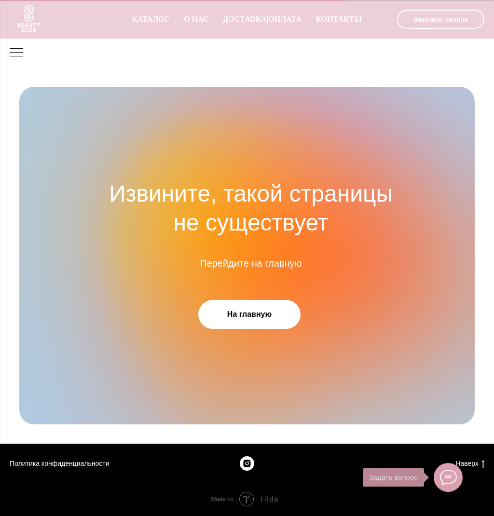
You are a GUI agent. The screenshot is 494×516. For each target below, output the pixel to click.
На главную (249, 314)
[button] (440, 19)
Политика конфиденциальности (60, 463)
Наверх (469, 464)
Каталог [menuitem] (150, 19)
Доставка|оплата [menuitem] (262, 19)
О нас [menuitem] (196, 19)
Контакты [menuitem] (339, 19)
